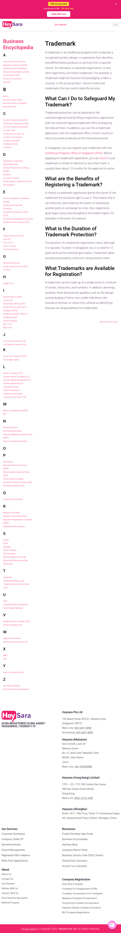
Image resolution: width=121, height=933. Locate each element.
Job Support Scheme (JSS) (14, 344)
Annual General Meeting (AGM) (16, 72)
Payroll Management (13, 849)
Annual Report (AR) (11, 75)
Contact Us (7, 879)
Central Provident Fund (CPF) (15, 120)
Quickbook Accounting (12, 499)
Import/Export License (12, 297)
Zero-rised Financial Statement (16, 689)
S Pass (6, 540)
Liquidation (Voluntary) (12, 394)
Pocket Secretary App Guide (77, 833)
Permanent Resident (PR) (13, 486)
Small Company (10, 550)
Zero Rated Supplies (11, 686)
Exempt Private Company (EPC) (16, 222)
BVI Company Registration (76, 912)
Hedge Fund (8, 283)
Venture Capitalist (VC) (12, 625)
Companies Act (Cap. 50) (13, 134)
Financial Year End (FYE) (13, 236)
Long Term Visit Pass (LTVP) (14, 397)
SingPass (7, 547)
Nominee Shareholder (12, 431)
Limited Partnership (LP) (13, 383)
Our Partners (8, 883)
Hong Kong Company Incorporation (80, 903)
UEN (5, 601)
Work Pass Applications (15, 860)
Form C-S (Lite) (9, 246)
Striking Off (8, 564)
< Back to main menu (108, 322)
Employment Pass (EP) (12, 205)
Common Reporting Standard (15, 127)
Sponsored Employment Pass (15, 560)
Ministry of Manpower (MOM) (15, 411)
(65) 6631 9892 (84, 732)
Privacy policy (29, 928)
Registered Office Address (14, 526)
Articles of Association (12, 79)
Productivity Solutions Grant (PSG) (17, 482)
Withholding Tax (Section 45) (15, 642)
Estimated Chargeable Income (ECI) (18, 219)
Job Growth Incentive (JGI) (14, 341)
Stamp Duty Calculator (74, 860)
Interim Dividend (10, 321)
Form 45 (6, 239)
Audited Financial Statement (15, 68)
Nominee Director (10, 427)
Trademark (7, 577)
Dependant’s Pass (10, 164)
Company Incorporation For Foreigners (82, 893)
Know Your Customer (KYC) (15, 356)
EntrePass (7, 209)
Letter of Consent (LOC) (13, 373)
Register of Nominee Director (15, 516)
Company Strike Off (12, 839)
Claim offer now (58, 14)
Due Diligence (9, 185)
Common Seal (9, 130)
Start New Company (72, 884)
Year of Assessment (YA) (13, 672)
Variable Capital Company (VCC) (16, 621)
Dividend (7, 175)
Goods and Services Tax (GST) (15, 266)
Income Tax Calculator (74, 866)
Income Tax (8, 300)
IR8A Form (7, 328)
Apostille (7, 82)
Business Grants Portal (12, 100)
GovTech (6, 270)
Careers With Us (10, 893)
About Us (6, 874)
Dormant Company (11, 178)
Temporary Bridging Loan (13, 581)
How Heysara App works (15, 897)
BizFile (6, 96)
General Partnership (11, 263)
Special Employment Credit (14, 557)
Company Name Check (74, 849)
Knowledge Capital (11, 360)
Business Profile (9, 107)
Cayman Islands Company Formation (81, 907)
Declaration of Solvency (13, 161)
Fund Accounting (10, 249)
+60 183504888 (83, 766)
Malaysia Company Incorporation (79, 898)
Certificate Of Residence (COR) (16, 123)
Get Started (60, 24)
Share (5, 543)
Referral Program (10, 902)
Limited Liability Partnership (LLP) (17, 380)
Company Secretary (11, 141)
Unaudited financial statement (15, 604)
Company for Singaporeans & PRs (79, 888)
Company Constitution (12, 137)
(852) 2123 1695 (83, 798)
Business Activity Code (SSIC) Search (82, 855)
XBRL (5, 655)
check (103, 158)
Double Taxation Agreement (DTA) (17, 181)
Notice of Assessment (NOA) (15, 441)
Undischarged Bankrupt (13, 608)
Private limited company (13, 479)
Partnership (8, 462)
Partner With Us (10, 888)
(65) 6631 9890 (83, 727)
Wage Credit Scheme (12, 638)
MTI (4, 414)
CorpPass (7, 147)
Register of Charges (11, 513)
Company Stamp (10, 144)
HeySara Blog (69, 844)
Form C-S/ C (8, 243)
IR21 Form (7, 324)
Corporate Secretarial (13, 833)
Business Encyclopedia (18, 44)
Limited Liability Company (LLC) (16, 377)
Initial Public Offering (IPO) (14, 304)
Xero (5, 659)
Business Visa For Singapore (15, 103)
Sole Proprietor (9, 554)
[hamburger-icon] (115, 24)
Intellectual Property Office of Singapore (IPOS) (74, 153)
